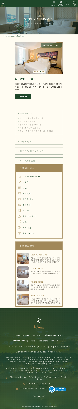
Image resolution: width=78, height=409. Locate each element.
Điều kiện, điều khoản (53, 335)
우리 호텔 (37, 335)
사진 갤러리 (43, 340)
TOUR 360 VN (53, 406)
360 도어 (54, 340)
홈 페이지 (30, 23)
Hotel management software (14, 36)
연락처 (64, 340)
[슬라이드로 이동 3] (40, 71)
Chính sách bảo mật (21, 335)
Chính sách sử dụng (19, 340)
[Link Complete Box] (39, 287)
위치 (33, 340)
